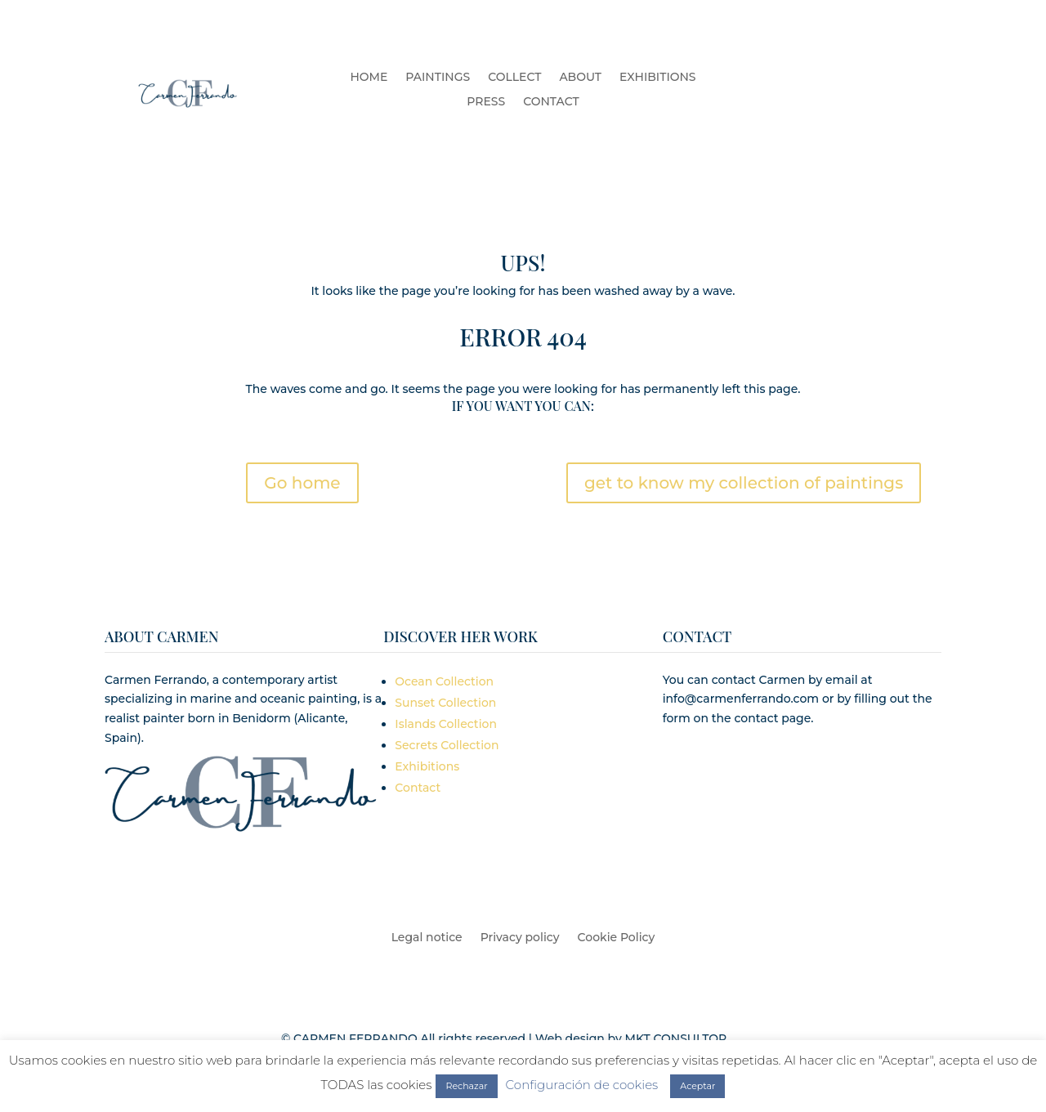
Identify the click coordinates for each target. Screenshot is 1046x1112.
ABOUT (580, 77)
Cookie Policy (616, 938)
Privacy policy (520, 938)
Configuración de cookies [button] (582, 1084)
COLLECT (514, 77)
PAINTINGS (437, 77)
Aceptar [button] (697, 1086)
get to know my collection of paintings (743, 483)
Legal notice (427, 938)
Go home (302, 483)
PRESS (486, 102)
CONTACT (551, 102)
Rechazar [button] (466, 1086)
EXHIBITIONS (657, 77)
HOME (368, 77)
